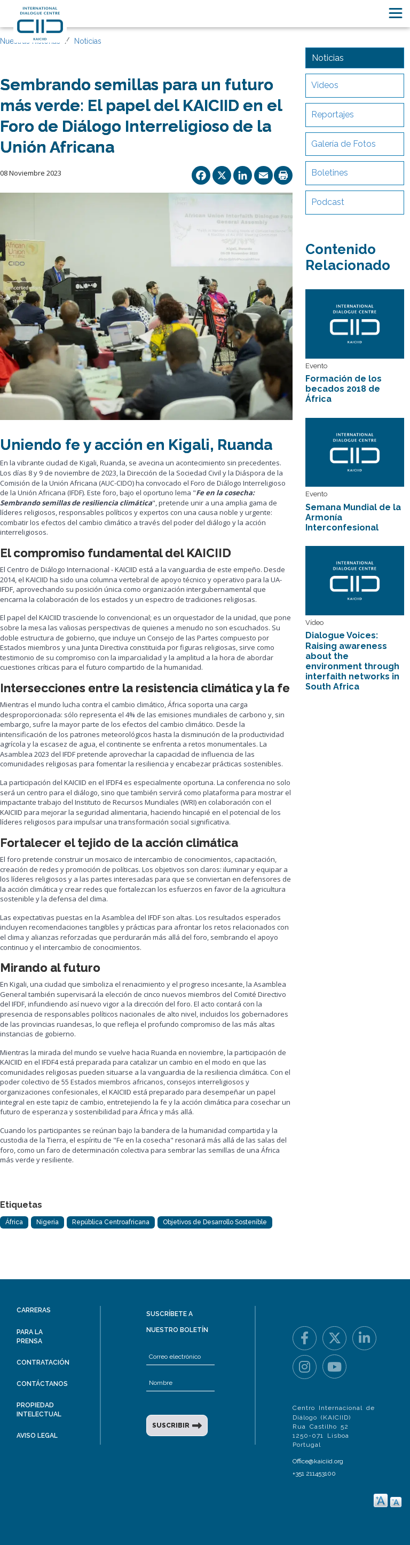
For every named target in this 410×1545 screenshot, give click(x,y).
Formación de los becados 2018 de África (343, 389)
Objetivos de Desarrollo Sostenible (215, 1222)
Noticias (87, 41)
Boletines (329, 173)
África (14, 1222)
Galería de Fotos (343, 144)
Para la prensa (30, 1336)
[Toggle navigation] (395, 13)
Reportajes (332, 114)
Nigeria (47, 1222)
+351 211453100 (314, 1473)
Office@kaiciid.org (318, 1461)
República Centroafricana (110, 1222)
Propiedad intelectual (39, 1409)
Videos (324, 85)
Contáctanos (42, 1384)
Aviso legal (37, 1435)
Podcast (327, 202)
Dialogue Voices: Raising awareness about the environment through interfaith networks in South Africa (352, 661)
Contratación (43, 1362)
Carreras (34, 1310)
